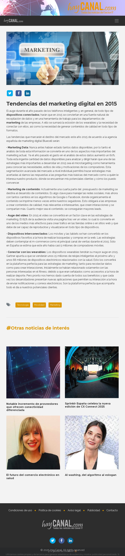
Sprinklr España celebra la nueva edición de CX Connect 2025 (88, 474)
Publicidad (93, 510)
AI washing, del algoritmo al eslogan (90, 544)
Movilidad (39, 305)
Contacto (112, 510)
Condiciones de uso (20, 510)
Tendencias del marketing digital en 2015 (61, 103)
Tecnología (23, 305)
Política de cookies (50, 510)
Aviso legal (74, 510)
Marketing (55, 305)
